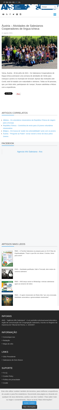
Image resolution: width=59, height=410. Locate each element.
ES (10, 2)
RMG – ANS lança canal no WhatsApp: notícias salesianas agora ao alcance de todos (34, 283)
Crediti (5, 383)
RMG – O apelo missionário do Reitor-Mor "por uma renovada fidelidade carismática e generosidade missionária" (35, 296)
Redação (6, 340)
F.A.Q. (5, 373)
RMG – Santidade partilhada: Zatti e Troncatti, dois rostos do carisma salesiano (35, 270)
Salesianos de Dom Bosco (13, 360)
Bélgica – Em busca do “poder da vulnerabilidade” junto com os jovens (29, 131)
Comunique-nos (9, 337)
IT (4, 2)
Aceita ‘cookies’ (29, 403)
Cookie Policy (8, 376)
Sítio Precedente (9, 357)
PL (20, 2)
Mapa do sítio (8, 344)
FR (13, 2)
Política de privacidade (11, 379)
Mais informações (29, 407)
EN (7, 2)
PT (17, 2)
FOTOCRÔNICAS (14, 20)
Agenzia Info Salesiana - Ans (29, 152)
